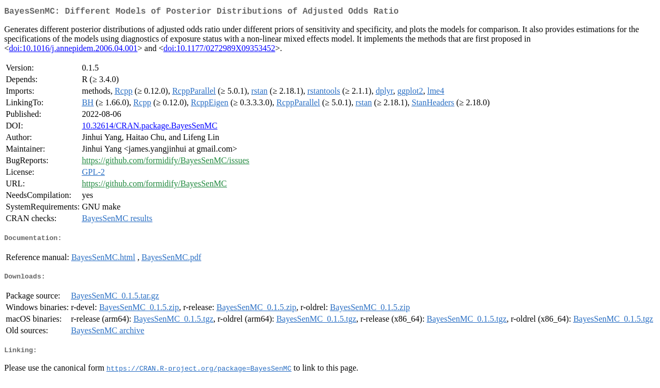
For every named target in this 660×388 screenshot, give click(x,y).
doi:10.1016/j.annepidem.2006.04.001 (73, 50)
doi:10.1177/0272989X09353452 (219, 50)
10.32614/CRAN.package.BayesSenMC (149, 127)
